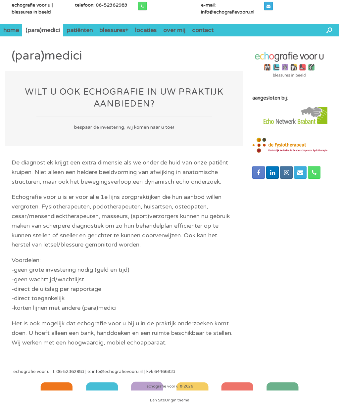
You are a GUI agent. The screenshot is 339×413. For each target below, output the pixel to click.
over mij (174, 30)
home (11, 30)
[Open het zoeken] (329, 30)
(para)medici (42, 30)
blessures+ (113, 30)
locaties (146, 30)
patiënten (80, 30)
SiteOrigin (167, 400)
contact (203, 30)
